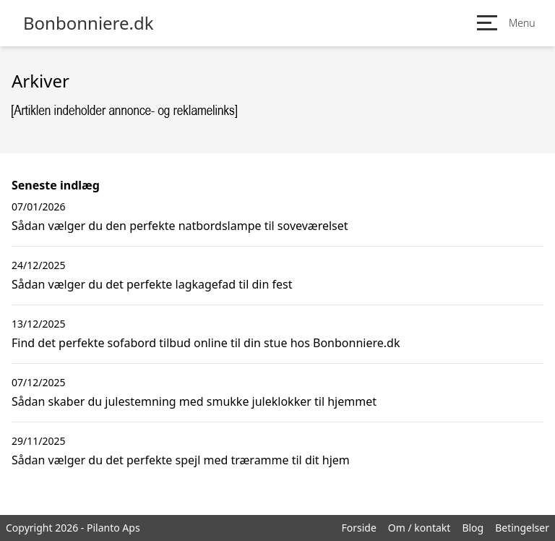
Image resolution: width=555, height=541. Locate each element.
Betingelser (522, 527)
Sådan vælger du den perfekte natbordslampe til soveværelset (180, 226)
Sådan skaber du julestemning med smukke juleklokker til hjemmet (194, 401)
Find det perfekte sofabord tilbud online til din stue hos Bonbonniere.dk (206, 343)
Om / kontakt (419, 527)
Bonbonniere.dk (88, 23)
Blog (472, 527)
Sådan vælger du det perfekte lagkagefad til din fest (152, 284)
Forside (358, 527)
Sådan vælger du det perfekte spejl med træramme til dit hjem (181, 460)
